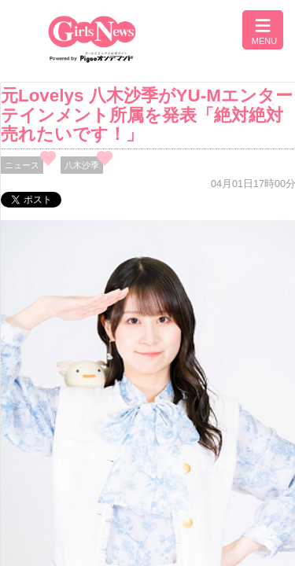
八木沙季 (82, 165)
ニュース (22, 165)
